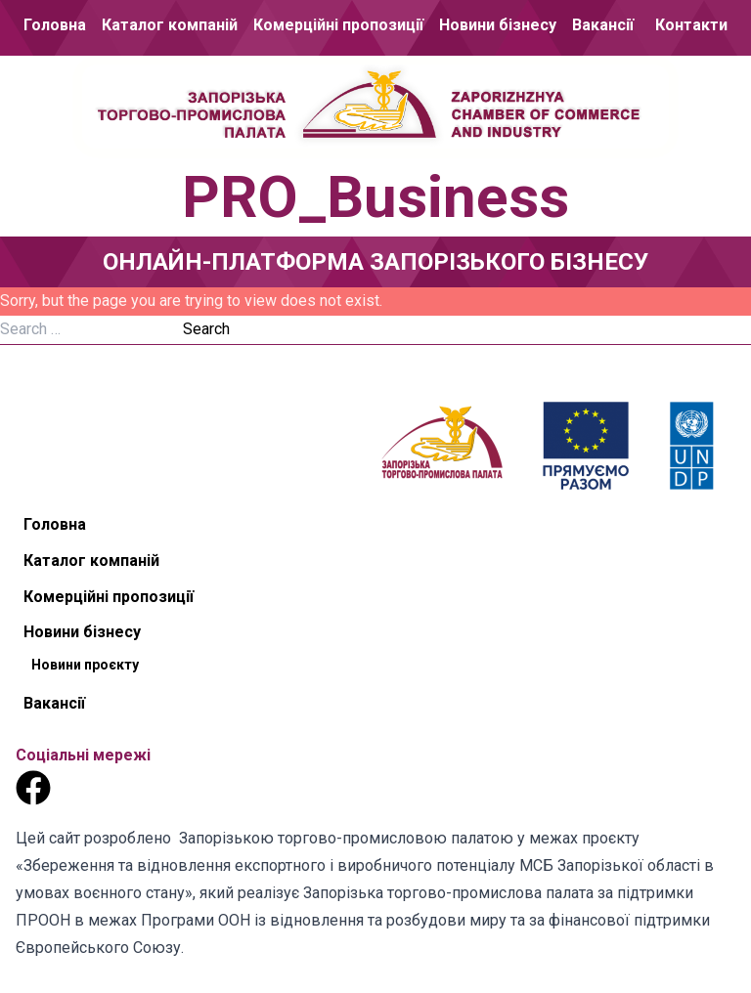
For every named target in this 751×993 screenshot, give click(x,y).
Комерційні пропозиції (338, 25)
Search (206, 329)
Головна (54, 25)
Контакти (691, 25)
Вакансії (603, 25)
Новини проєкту (85, 664)
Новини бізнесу (497, 25)
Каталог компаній (170, 25)
